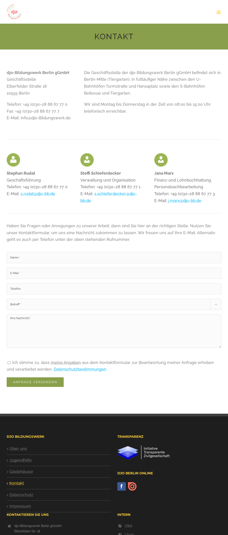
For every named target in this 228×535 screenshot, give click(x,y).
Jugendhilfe (20, 460)
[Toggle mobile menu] (219, 12)
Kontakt (16, 483)
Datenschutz (21, 494)
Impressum (20, 506)
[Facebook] (121, 486)
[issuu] (132, 486)
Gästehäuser (21, 471)
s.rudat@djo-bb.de (38, 193)
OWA (128, 526)
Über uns (18, 448)
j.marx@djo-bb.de (184, 200)
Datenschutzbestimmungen (80, 369)
